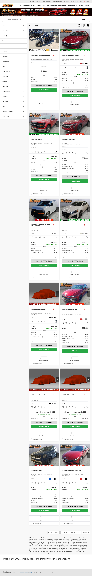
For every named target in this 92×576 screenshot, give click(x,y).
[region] (44, 79)
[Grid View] (84, 25)
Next (73, 532)
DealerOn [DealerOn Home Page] (22, 572)
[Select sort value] (79, 25)
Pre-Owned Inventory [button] (29, 5)
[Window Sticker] (56, 152)
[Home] (21, 5)
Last (78, 532)
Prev (56, 532)
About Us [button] (86, 5)
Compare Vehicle (37, 108)
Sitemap (26, 572)
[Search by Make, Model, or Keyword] (43, 20)
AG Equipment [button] (62, 5)
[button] (57, 40)
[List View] (88, 25)
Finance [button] (80, 5)
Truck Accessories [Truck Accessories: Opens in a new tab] (51, 5)
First (50, 532)
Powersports (40, 5)
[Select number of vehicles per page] (86, 532)
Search (83, 19)
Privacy (30, 572)
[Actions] (56, 55)
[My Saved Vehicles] (86, 1)
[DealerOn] (7, 572)
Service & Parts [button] (72, 5)
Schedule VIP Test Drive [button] (44, 85)
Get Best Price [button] (44, 90)
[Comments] (44, 66)
